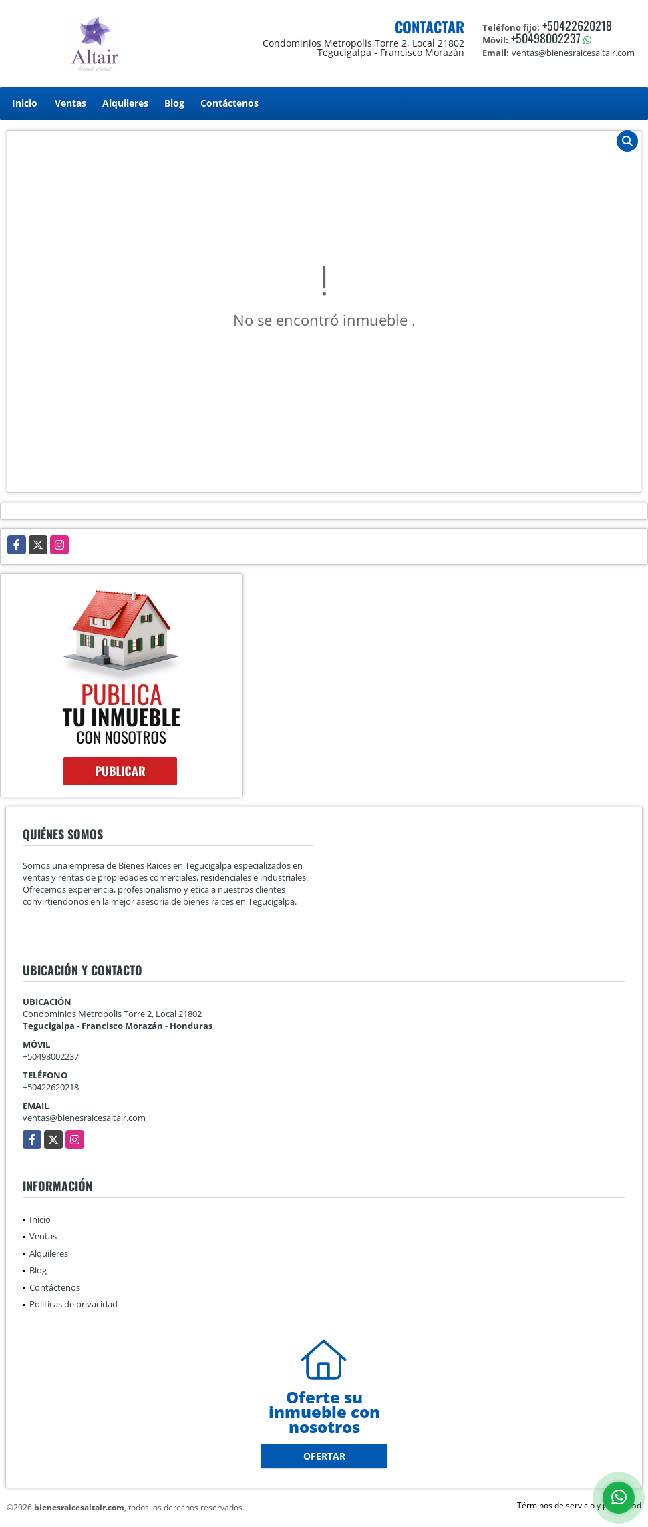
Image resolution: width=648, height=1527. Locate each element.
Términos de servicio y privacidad (579, 1505)
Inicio (24, 103)
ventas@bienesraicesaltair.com (84, 1118)
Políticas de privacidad (73, 1304)
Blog (174, 103)
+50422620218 (577, 25)
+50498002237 (546, 38)
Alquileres (125, 103)
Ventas (70, 103)
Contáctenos (229, 103)
